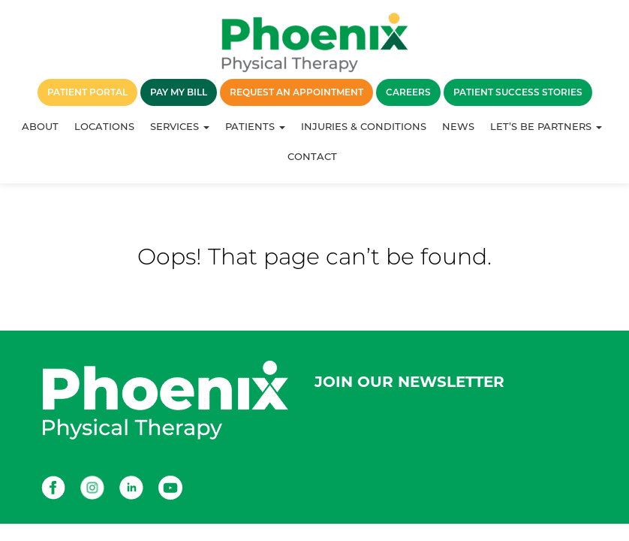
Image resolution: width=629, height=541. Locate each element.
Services (179, 126)
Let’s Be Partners (546, 126)
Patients (255, 126)
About (40, 126)
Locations (104, 126)
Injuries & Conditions (363, 126)
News (458, 126)
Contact (312, 156)
